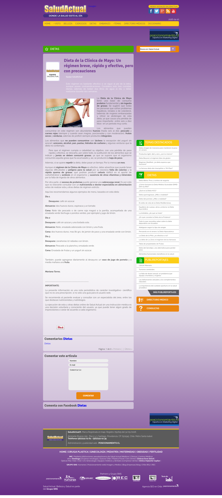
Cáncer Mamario (145, 265)
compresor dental (129, 461)
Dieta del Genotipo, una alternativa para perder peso (157, 249)
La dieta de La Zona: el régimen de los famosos (157, 240)
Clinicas (134, 456)
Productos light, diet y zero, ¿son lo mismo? (155, 154)
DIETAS (93, 23)
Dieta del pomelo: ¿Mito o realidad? (152, 199)
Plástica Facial (118, 459)
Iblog (138, 465)
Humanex (82, 465)
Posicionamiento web (96, 465)
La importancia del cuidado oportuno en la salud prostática (158, 287)
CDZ (79, 461)
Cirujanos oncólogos (89, 459)
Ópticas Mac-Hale (68, 461)
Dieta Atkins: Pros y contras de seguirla (154, 180)
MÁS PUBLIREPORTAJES (164, 292)
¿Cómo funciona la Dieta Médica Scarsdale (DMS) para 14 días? (158, 186)
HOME (48, 23)
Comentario (88, 379)
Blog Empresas (128, 465)
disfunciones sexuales (91, 456)
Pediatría (77, 456)
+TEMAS (117, 23)
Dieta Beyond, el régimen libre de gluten (154, 158)
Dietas (54, 49)
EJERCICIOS (81, 23)
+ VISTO (57, 23)
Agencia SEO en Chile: (152, 486)
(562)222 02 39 (99, 438)
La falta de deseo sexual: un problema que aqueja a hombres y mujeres (155, 275)
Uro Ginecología (89, 461)
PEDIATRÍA (113, 452)
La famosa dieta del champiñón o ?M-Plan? (156, 168)
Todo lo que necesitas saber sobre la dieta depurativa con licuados (155, 222)
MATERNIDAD (127, 452)
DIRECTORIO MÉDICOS (134, 23)
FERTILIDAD (156, 452)
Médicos (126, 456)
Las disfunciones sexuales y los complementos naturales (157, 281)
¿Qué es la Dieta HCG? (147, 191)
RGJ (149, 465)
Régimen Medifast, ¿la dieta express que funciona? (154, 163)
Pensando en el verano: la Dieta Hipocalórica (156, 231)
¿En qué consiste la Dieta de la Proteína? (154, 217)
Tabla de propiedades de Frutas (151, 244)
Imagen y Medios (114, 465)
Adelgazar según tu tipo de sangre (152, 227)
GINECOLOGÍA (97, 452)
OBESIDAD (142, 452)
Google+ (92, 6)
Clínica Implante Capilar (149, 461)
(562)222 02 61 (84, 438)
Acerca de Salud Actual (111, 456)
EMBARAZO (104, 23)
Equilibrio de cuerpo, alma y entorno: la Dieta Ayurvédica (156, 208)
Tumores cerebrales (146, 269)
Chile (144, 465)
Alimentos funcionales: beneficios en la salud (156, 254)
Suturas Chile (105, 459)
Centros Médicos (145, 456)
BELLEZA (68, 23)
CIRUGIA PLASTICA (78, 452)
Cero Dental (131, 459)
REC (153, 465)
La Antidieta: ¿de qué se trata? (150, 213)
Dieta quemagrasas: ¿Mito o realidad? (153, 195)
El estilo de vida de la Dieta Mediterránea (155, 203)
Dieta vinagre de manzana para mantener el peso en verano (158, 149)
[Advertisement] (94, 35)
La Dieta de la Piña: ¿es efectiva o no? (153, 236)
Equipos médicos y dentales (110, 461)
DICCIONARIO (154, 23)
